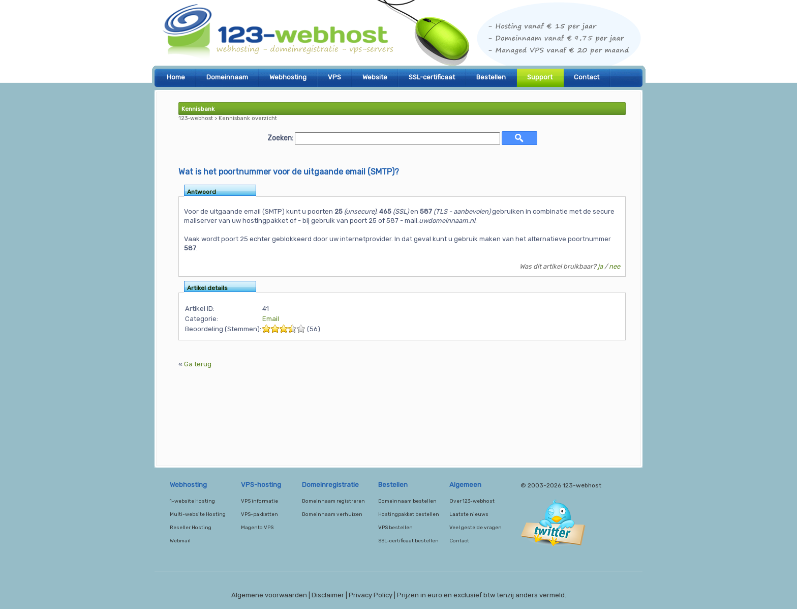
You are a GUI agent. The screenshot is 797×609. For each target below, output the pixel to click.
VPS (334, 77)
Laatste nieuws (468, 514)
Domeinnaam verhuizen (332, 514)
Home (176, 77)
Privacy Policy (370, 595)
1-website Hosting (192, 501)
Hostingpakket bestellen (408, 514)
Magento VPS (257, 528)
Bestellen (491, 77)
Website (374, 77)
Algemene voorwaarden (269, 595)
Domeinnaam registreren (333, 501)
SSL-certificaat (432, 77)
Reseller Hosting (190, 528)
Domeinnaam (227, 77)
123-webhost (398, 35)
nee (614, 266)
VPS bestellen (395, 528)
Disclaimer (328, 595)
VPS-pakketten (259, 514)
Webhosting (287, 77)
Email (270, 319)
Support (540, 77)
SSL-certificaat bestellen (408, 541)
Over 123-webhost (472, 501)
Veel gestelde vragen (475, 528)
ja (600, 266)
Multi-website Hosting (198, 514)
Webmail (180, 541)
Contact (586, 77)
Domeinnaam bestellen (407, 501)
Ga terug (197, 364)
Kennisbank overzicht (248, 118)
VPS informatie (259, 501)
